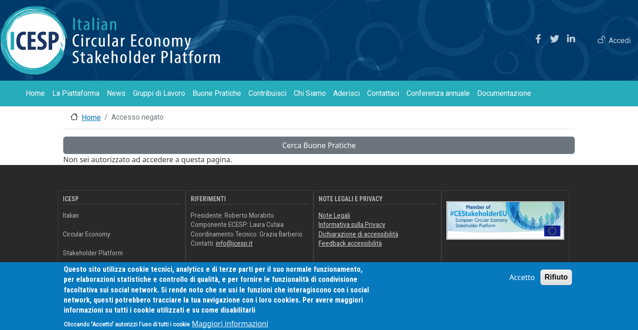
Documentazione (504, 93)
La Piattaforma (75, 93)
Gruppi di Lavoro (159, 93)
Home (35, 93)
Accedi (620, 40)
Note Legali (334, 215)
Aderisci (346, 93)
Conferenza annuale (438, 93)
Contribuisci (267, 93)
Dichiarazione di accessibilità (358, 234)
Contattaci (383, 93)
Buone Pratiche (216, 93)
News (116, 93)
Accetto (522, 282)
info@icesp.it (234, 243)
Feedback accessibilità (350, 243)
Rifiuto (556, 282)
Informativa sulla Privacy (352, 224)
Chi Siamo (310, 93)
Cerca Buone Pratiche (319, 145)
